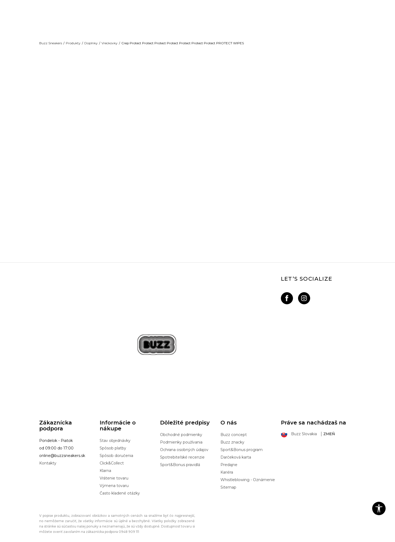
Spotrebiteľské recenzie (182, 452)
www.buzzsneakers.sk (85, 539)
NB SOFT (131, 539)
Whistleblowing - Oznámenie (247, 474)
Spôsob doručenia (116, 450)
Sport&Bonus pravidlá (180, 459)
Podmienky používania (181, 437)
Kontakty (47, 458)
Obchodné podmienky (181, 429)
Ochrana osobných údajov (184, 444)
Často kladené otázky (120, 488)
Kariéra (226, 467)
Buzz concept (233, 429)
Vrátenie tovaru (114, 473)
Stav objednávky (115, 435)
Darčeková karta (235, 452)
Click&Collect (112, 458)
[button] (379, 508)
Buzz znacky (232, 437)
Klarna (105, 465)
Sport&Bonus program (241, 444)
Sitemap (228, 482)
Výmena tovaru (114, 480)
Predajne (228, 459)
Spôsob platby (113, 443)
